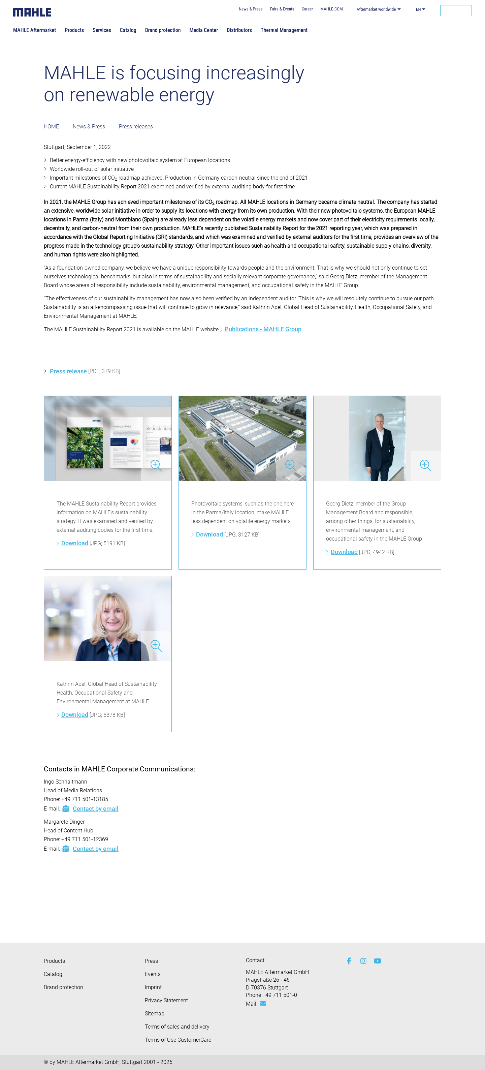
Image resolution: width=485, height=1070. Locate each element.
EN (418, 9)
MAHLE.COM (331, 8)
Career (307, 8)
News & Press (251, 8)
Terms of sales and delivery (177, 1026)
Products (74, 30)
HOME (51, 126)
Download (74, 543)
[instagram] (362, 961)
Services (102, 30)
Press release (68, 371)
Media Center (203, 30)
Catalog (128, 30)
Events (153, 974)
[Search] (456, 10)
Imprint (153, 987)
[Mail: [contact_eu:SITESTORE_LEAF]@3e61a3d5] (263, 1003)
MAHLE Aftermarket (34, 30)
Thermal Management (284, 30)
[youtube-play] (375, 961)
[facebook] (348, 961)
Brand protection (163, 30)
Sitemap (154, 1013)
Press (151, 961)
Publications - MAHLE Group (263, 329)
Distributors (239, 30)
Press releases (136, 126)
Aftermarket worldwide (376, 9)
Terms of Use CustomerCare (178, 1040)
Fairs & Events (282, 8)
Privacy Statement (166, 1000)
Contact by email (90, 808)
